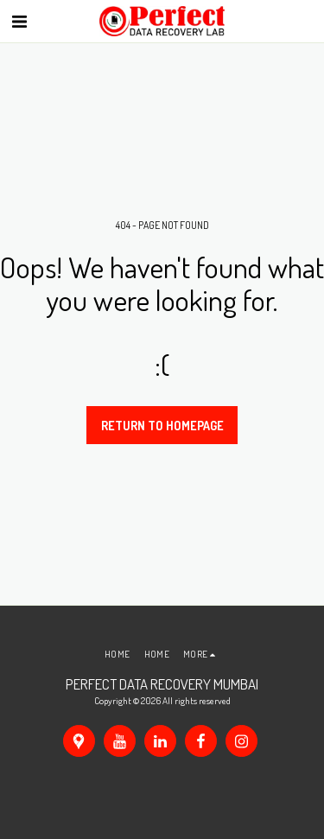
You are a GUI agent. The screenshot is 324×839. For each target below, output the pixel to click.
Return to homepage (162, 425)
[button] (19, 20)
